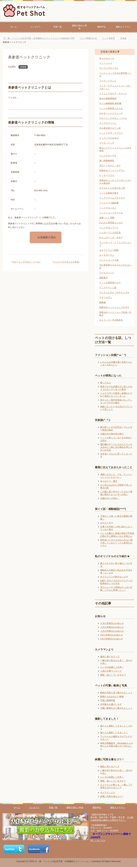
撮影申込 (101, 27)
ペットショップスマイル (111, 213)
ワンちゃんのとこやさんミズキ (114, 292)
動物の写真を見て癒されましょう (116, 693)
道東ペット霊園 (106, 218)
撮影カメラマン (123, 27)
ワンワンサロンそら (109, 68)
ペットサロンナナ (107, 156)
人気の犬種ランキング (111, 671)
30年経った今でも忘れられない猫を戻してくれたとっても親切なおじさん (116, 543)
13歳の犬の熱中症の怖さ (112, 434)
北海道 (23, 67)
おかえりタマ (106, 523)
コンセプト (35, 27)
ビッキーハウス (106, 175)
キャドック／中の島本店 (111, 320)
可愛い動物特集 (107, 700)
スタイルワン (105, 297)
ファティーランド (107, 81)
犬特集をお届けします (111, 704)
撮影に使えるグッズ (109, 656)
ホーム (13, 27)
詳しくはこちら (97, 840)
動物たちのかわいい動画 (112, 696)
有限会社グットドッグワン (112, 170)
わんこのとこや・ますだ (111, 237)
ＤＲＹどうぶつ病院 (109, 250)
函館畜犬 (103, 278)
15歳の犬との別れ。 (110, 498)
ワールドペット (106, 273)
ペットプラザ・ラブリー (111, 133)
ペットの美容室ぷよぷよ (111, 108)
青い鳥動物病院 (106, 160)
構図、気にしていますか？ (113, 675)
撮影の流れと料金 (79, 27)
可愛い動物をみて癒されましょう (116, 708)
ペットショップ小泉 (109, 260)
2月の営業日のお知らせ (111, 635)
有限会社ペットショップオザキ (114, 307)
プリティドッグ (106, 143)
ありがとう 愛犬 (108, 481)
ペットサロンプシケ (109, 227)
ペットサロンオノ (107, 208)
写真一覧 (57, 27)
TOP (39, 38)
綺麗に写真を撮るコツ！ (112, 796)
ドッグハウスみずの (109, 138)
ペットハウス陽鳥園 (109, 203)
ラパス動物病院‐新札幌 (110, 103)
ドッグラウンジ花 (107, 287)
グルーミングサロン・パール (26, 262)
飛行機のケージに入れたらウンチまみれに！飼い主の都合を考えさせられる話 (116, 447)
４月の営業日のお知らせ (112, 627)
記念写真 (48, 223)
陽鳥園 (102, 302)
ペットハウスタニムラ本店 (66, 262)
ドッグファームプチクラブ (112, 198)
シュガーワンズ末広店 (110, 232)
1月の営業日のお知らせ (111, 639)
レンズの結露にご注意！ (112, 667)
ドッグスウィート (107, 123)
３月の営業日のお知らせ (112, 631)
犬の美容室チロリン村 (110, 128)
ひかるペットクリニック (111, 113)
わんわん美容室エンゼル (111, 223)
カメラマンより (107, 792)
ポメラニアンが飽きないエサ (114, 577)
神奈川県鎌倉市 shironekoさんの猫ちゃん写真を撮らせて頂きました (116, 746)
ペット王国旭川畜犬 (109, 193)
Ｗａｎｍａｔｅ (106, 58)
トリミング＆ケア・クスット (113, 93)
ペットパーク (105, 63)
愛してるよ (105, 383)
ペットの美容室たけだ (110, 283)
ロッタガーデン (106, 255)
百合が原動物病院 (107, 98)
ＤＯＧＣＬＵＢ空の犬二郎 (112, 188)
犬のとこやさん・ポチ (110, 165)
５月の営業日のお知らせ (112, 623)
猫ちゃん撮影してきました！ (114, 732)
